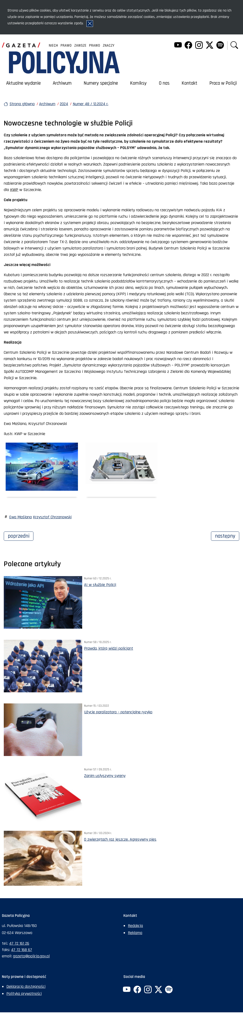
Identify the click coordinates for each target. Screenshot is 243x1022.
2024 (64, 104)
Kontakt (189, 83)
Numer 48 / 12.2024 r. (90, 104)
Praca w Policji (223, 83)
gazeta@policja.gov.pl (31, 956)
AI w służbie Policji (100, 584)
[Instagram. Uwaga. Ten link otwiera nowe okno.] (198, 45)
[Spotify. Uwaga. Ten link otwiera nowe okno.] (219, 45)
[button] (234, 45)
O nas (164, 83)
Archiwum (62, 83)
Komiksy (138, 83)
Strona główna (22, 104)
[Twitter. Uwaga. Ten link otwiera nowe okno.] (209, 45)
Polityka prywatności (24, 993)
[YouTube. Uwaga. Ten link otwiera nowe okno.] (177, 45)
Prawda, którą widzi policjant (108, 648)
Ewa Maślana (20, 517)
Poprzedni (20, 536)
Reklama (135, 932)
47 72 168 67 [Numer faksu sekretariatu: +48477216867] (21, 949)
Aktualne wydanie (23, 83)
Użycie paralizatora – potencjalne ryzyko (118, 712)
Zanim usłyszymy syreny (105, 775)
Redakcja (135, 925)
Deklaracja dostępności (25, 986)
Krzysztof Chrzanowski (52, 517)
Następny (227, 536)
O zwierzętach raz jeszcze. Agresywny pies (120, 839)
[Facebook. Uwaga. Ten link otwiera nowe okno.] (188, 45)
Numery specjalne (101, 83)
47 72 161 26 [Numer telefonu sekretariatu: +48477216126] (19, 943)
